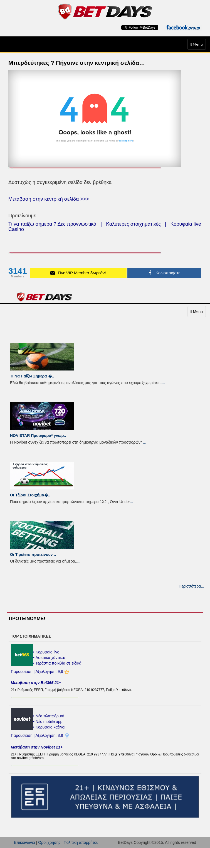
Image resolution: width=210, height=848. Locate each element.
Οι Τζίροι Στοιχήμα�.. (30, 495)
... (163, 383)
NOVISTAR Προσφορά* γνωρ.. (38, 435)
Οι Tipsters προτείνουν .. (33, 554)
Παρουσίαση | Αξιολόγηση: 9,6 (37, 671)
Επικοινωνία (24, 842)
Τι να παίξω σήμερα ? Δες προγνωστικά (52, 224)
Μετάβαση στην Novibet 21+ (37, 747)
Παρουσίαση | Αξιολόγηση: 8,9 (37, 735)
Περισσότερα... (191, 586)
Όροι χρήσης (49, 842)
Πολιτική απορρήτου (81, 842)
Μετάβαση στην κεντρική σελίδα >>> (48, 199)
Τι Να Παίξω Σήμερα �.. (32, 376)
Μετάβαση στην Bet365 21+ (36, 682)
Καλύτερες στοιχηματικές (133, 224)
